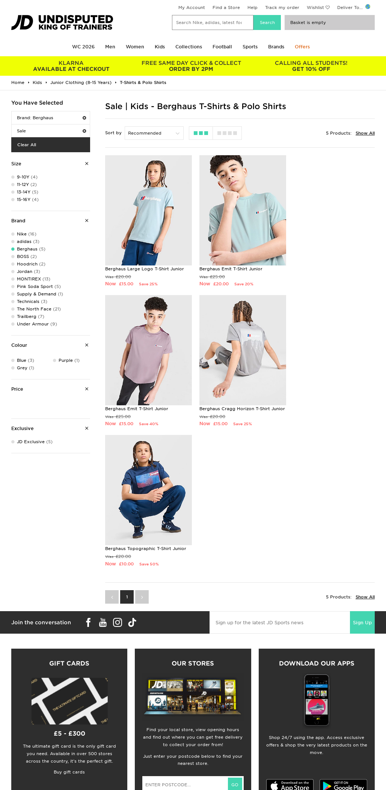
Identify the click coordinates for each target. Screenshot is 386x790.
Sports (250, 46)
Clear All (26, 144)
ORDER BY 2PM (191, 66)
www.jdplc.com (99, 777)
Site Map (295, 739)
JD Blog (16, 747)
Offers (302, 46)
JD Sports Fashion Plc (217, 716)
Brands (276, 46)
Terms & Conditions (307, 708)
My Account (191, 7)
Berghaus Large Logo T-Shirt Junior (144, 266)
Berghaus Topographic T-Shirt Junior (238, 403)
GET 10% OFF (311, 66)
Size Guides (20, 716)
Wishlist (315, 7)
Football (222, 46)
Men (110, 46)
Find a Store (226, 7)
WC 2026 (83, 46)
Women (135, 46)
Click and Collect (119, 716)
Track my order (282, 7)
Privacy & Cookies (306, 716)
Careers (201, 708)
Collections (188, 46)
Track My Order (117, 732)
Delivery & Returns (120, 708)
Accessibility (300, 724)
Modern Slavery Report (311, 747)
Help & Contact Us (121, 724)
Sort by (113, 132)
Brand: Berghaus (51, 117)
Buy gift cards (69, 633)
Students (17, 708)
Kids (160, 46)
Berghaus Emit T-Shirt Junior (229, 266)
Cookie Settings (303, 732)
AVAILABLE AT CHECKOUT (71, 66)
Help (252, 7)
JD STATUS (19, 732)
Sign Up (362, 484)
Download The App (29, 739)
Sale (51, 130)
